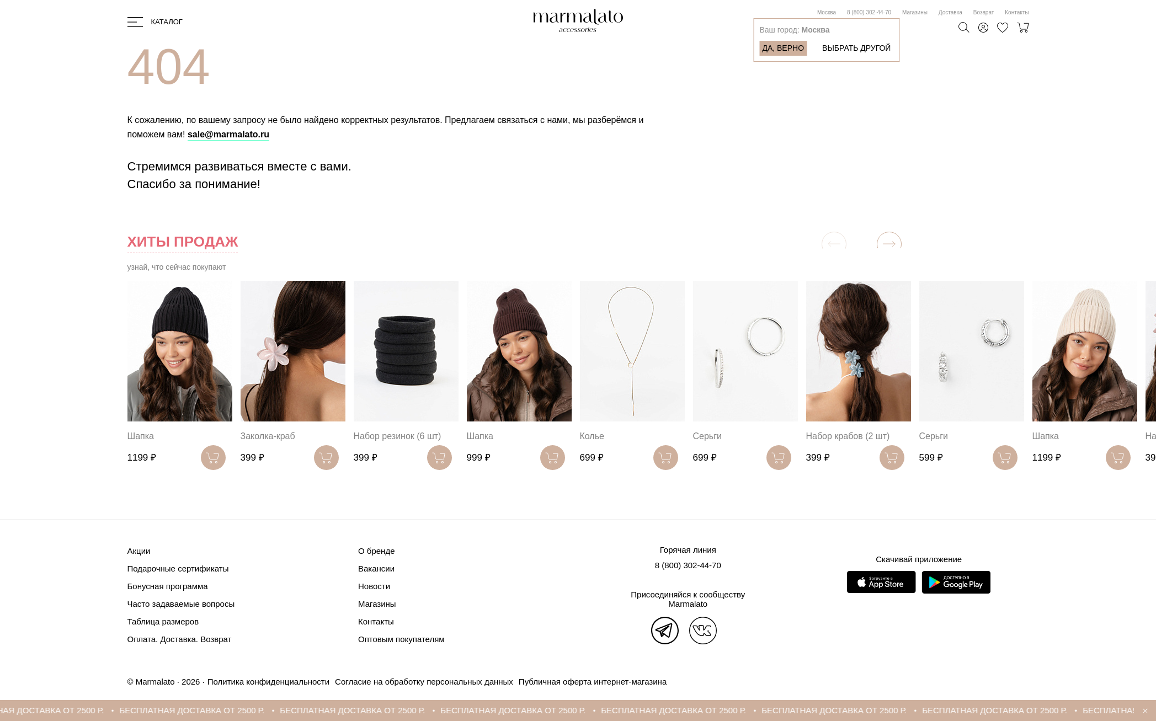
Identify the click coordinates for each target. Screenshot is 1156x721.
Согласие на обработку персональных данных (424, 681)
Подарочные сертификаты (178, 568)
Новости (374, 586)
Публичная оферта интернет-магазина (593, 681)
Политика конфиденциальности (268, 681)
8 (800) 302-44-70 (869, 12)
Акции (139, 551)
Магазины (915, 12)
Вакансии (376, 568)
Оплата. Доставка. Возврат (179, 639)
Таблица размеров (163, 621)
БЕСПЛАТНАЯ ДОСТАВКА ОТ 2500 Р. (203, 710)
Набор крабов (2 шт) (848, 436)
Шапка (140, 436)
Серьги (707, 436)
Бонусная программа (167, 586)
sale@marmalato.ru (228, 134)
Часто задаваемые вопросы (181, 603)
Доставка (950, 12)
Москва (826, 12)
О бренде (376, 551)
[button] (889, 244)
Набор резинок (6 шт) (397, 436)
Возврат (983, 12)
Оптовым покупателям (401, 639)
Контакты (1017, 12)
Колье (592, 436)
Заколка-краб (268, 436)
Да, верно (783, 48)
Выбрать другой (856, 48)
